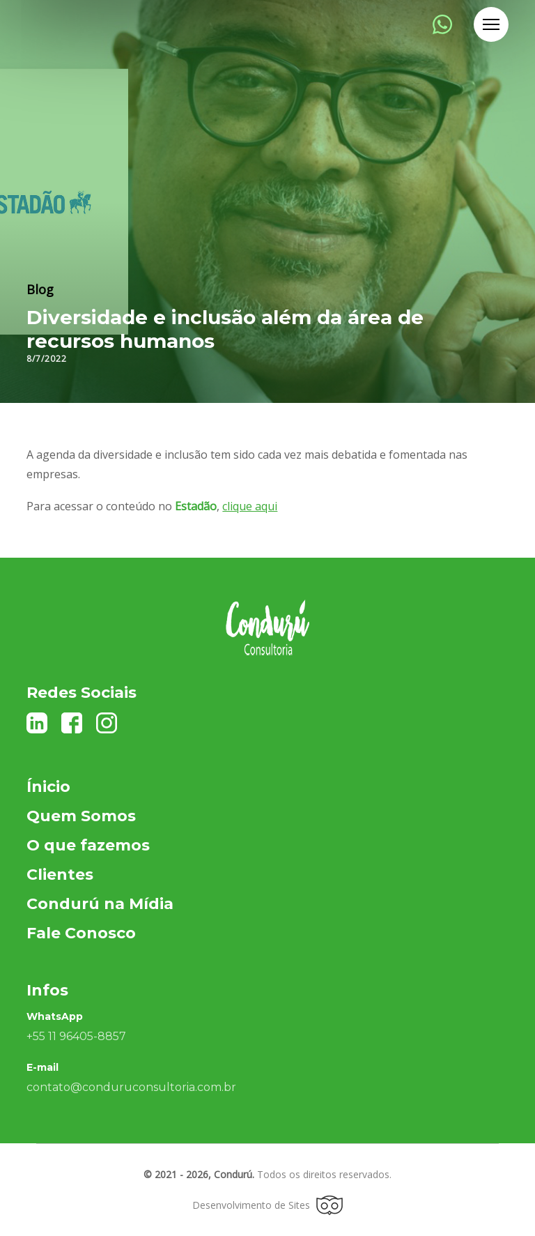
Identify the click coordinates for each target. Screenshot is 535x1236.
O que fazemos (88, 845)
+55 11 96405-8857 (76, 1036)
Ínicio (48, 786)
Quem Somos (81, 816)
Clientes (59, 874)
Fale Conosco (81, 933)
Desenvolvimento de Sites (267, 1205)
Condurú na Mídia (99, 903)
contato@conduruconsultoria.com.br (131, 1087)
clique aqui (249, 506)
